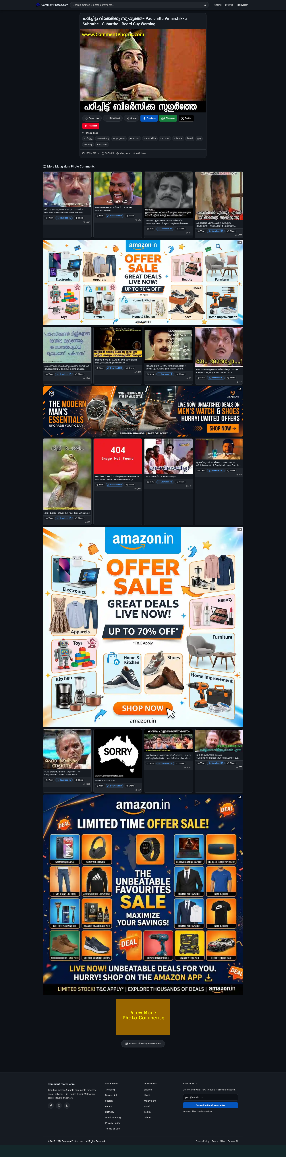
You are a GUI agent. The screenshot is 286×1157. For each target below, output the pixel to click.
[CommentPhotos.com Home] (52, 5)
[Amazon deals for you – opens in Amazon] (143, 411)
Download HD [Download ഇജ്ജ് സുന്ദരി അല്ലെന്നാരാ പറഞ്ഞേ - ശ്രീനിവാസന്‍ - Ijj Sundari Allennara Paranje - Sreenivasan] (215, 470)
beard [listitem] (190, 138)
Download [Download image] (113, 118)
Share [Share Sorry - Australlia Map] (130, 786)
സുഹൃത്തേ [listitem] (119, 138)
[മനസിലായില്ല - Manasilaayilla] (168, 456)
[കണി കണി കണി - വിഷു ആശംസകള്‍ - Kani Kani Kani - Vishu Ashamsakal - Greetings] (118, 456)
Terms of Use (112, 1128)
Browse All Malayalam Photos (143, 1043)
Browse (229, 4)
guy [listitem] (199, 138)
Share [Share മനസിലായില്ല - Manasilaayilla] (180, 482)
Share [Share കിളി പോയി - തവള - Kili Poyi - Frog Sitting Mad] (79, 518)
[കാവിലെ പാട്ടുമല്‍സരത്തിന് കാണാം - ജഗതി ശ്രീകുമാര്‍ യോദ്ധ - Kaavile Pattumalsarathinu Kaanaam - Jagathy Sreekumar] (168, 740)
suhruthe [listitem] (165, 138)
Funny (108, 1106)
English (148, 1089)
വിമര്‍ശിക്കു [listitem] (103, 138)
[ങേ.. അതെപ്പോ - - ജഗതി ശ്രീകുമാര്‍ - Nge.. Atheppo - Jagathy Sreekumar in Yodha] (219, 347)
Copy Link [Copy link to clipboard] (92, 118)
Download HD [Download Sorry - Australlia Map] (114, 786)
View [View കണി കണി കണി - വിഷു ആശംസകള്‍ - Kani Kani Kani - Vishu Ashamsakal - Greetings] (99, 485)
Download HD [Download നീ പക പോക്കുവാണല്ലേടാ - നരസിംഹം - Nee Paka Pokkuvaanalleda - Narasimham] (64, 218)
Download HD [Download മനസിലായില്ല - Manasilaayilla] (165, 482)
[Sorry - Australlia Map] (118, 753)
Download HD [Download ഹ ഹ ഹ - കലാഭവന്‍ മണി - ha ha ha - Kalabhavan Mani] (114, 216)
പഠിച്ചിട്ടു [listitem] (88, 138)
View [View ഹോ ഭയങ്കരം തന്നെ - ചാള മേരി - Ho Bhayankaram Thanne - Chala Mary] (49, 780)
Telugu (147, 1111)
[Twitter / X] (59, 1106)
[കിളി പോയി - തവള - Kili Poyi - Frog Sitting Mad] (67, 474)
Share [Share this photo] (132, 118)
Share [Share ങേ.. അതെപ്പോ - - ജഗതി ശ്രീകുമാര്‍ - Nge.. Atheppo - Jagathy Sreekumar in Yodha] (231, 378)
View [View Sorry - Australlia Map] (99, 786)
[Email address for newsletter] (210, 1097)
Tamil (147, 1106)
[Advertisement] (143, 1150)
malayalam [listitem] (102, 144)
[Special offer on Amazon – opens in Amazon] (143, 282)
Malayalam (242, 4)
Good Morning (113, 1117)
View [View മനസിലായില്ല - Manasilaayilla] (150, 482)
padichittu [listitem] (134, 138)
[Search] (205, 5)
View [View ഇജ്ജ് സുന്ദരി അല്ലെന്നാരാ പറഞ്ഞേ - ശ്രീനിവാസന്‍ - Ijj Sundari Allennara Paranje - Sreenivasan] (201, 470)
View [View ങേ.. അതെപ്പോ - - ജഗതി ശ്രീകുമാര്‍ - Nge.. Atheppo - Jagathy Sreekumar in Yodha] (201, 378)
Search (109, 1100)
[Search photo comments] (135, 5)
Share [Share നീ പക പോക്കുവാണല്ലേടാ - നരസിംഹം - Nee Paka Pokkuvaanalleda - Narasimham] (79, 218)
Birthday (109, 1111)
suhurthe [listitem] (178, 138)
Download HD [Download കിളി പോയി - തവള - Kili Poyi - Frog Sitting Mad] (64, 518)
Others (147, 1117)
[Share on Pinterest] (90, 126)
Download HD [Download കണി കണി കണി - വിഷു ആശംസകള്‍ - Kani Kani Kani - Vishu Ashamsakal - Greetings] (114, 485)
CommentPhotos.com (72, 1141)
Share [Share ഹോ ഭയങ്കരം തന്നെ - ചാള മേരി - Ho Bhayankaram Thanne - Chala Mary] (79, 780)
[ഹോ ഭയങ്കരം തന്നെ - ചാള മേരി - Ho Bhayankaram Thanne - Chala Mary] (67, 749)
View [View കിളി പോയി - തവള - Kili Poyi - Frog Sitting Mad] (49, 518)
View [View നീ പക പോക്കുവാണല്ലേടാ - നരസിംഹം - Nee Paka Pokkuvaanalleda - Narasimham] (49, 218)
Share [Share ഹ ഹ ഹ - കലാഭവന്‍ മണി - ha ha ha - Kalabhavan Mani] (130, 216)
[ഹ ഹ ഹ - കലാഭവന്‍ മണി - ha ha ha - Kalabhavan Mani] (118, 188)
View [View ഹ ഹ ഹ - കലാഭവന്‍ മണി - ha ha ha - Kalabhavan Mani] (99, 216)
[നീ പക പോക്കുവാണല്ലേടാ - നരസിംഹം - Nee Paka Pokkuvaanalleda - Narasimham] (67, 189)
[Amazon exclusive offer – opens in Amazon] (143, 894)
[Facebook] (51, 1106)
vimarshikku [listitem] (150, 138)
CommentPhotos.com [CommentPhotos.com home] (61, 1084)
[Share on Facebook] (149, 118)
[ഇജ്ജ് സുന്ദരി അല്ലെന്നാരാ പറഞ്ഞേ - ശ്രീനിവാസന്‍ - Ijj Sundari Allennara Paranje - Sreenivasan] (219, 449)
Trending (217, 4)
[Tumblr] (67, 1106)
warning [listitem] (88, 144)
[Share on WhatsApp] (168, 118)
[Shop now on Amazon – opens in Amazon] (143, 627)
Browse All (111, 1095)
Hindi (147, 1095)
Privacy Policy (112, 1122)
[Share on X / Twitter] (186, 118)
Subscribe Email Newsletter (210, 1105)
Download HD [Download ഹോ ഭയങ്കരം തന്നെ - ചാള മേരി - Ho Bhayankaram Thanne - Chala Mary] (64, 780)
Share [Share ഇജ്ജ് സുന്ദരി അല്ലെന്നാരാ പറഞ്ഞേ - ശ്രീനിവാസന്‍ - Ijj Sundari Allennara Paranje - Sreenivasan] (231, 470)
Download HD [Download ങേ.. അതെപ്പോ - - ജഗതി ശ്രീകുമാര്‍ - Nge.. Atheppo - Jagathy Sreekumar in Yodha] (215, 378)
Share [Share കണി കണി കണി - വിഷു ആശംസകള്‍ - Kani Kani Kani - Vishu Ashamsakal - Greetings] (130, 485)
